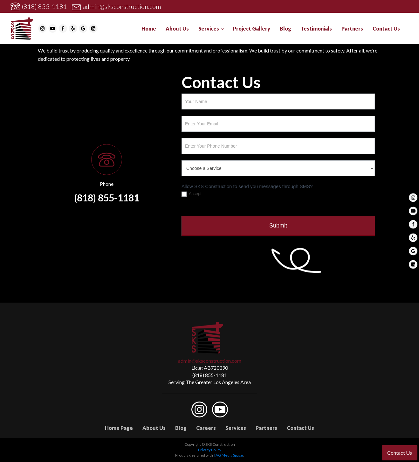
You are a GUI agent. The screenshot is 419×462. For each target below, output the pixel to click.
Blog (285, 28)
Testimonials (316, 28)
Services (208, 28)
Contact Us (386, 28)
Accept (192, 194)
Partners (352, 28)
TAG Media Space (228, 455)
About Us (177, 28)
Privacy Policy (209, 449)
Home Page (119, 428)
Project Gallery (251, 28)
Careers (206, 428)
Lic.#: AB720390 (209, 368)
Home (148, 28)
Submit (278, 225)
